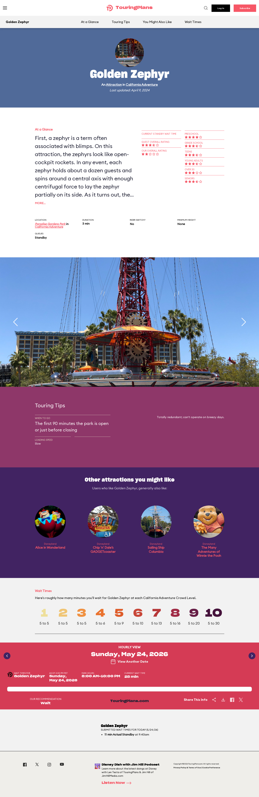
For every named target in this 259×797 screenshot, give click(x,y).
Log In (220, 8)
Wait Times (193, 22)
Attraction (114, 85)
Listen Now (118, 783)
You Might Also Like (157, 22)
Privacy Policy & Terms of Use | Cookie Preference (197, 767)
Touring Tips (121, 22)
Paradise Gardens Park (50, 224)
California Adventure (142, 85)
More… (40, 203)
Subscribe (245, 8)
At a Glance (90, 22)
